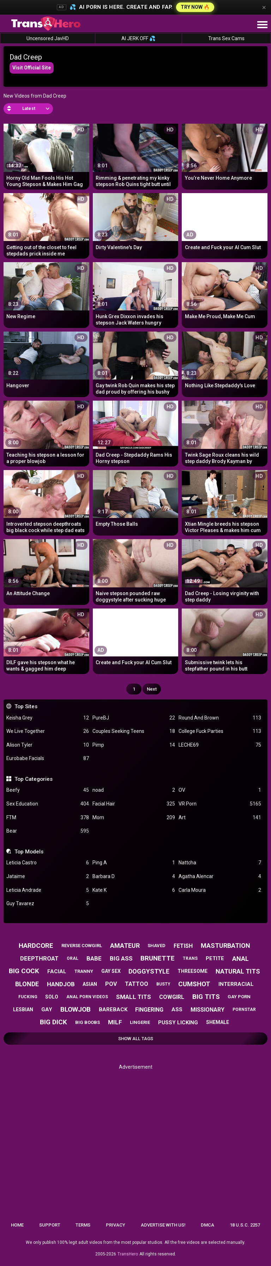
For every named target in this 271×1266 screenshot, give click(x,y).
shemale (217, 1022)
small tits (133, 996)
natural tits (238, 971)
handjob (61, 984)
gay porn (239, 996)
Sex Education (47, 804)
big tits (206, 997)
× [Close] (264, 7)
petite (215, 958)
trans (190, 958)
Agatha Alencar (220, 876)
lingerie (140, 1022)
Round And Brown (220, 718)
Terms (83, 1225)
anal (240, 958)
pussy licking (178, 1022)
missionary (207, 1009)
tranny (83, 971)
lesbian (23, 1009)
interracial (236, 984)
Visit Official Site (31, 67)
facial (56, 971)
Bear (47, 831)
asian (90, 984)
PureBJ (133, 718)
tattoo (136, 984)
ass (176, 1009)
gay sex (111, 971)
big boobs (87, 1022)
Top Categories (33, 779)
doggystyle (148, 971)
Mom (133, 818)
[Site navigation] (262, 25)
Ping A (133, 863)
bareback (113, 1009)
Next (152, 689)
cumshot (194, 984)
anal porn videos (87, 996)
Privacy (115, 1225)
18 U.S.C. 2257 (245, 1225)
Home (17, 1225)
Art (220, 818)
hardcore (36, 945)
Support (49, 1225)
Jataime (47, 876)
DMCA (207, 1225)
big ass (121, 958)
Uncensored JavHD (47, 38)
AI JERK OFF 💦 (138, 38)
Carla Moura (220, 890)
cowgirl (171, 997)
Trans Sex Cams (226, 38)
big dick (53, 1022)
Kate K (133, 890)
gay (46, 1009)
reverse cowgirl (81, 945)
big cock (24, 971)
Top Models (28, 851)
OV (220, 790)
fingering (149, 1009)
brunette (157, 958)
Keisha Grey (47, 718)
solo (51, 997)
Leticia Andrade (47, 890)
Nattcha (220, 863)
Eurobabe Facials (47, 758)
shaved (156, 945)
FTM (47, 818)
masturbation (225, 945)
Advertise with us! (163, 1225)
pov (111, 984)
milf (115, 1022)
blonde (27, 984)
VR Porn (220, 804)
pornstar (244, 1009)
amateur (125, 945)
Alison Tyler (47, 745)
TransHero (128, 1254)
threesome (192, 971)
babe (94, 958)
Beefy (47, 790)
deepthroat (39, 958)
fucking (27, 996)
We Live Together (47, 731)
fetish (183, 946)
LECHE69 (220, 745)
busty (163, 984)
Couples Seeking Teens (133, 731)
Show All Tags (135, 1038)
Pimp (133, 745)
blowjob (75, 1009)
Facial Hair (133, 804)
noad (133, 790)
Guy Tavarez (47, 904)
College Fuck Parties (220, 731)
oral (72, 958)
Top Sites (25, 706)
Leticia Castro (47, 863)
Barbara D (133, 876)
